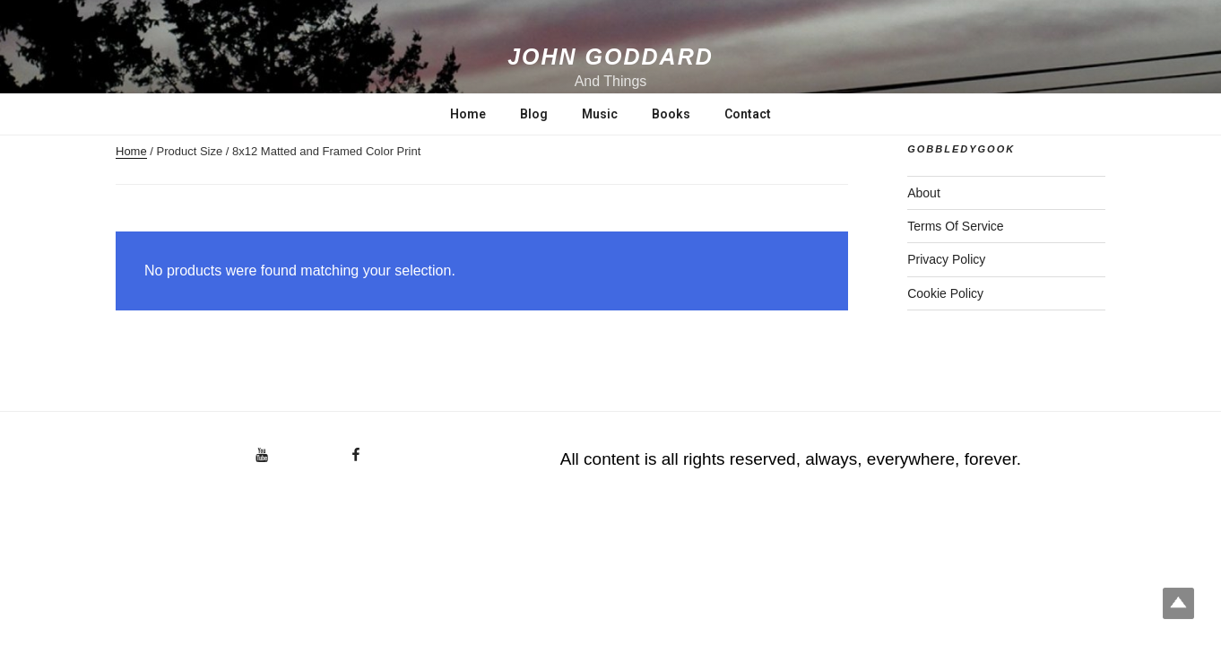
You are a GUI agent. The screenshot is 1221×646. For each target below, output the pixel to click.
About (923, 193)
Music (600, 114)
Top (1178, 603)
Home (468, 114)
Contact (747, 114)
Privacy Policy (946, 259)
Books (671, 114)
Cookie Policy (945, 293)
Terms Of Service (955, 226)
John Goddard (610, 56)
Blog (534, 114)
